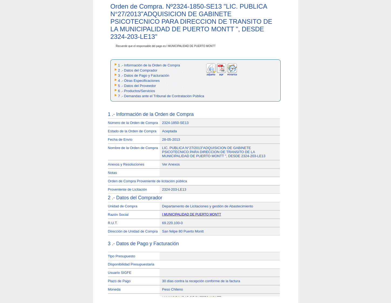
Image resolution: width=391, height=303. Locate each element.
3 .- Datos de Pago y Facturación (143, 75)
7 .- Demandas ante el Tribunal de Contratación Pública (161, 96)
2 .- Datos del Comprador (137, 70)
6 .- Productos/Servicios (136, 91)
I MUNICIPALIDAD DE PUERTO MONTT (191, 214)
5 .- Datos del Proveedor (137, 86)
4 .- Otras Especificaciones (139, 81)
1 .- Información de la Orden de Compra (149, 65)
